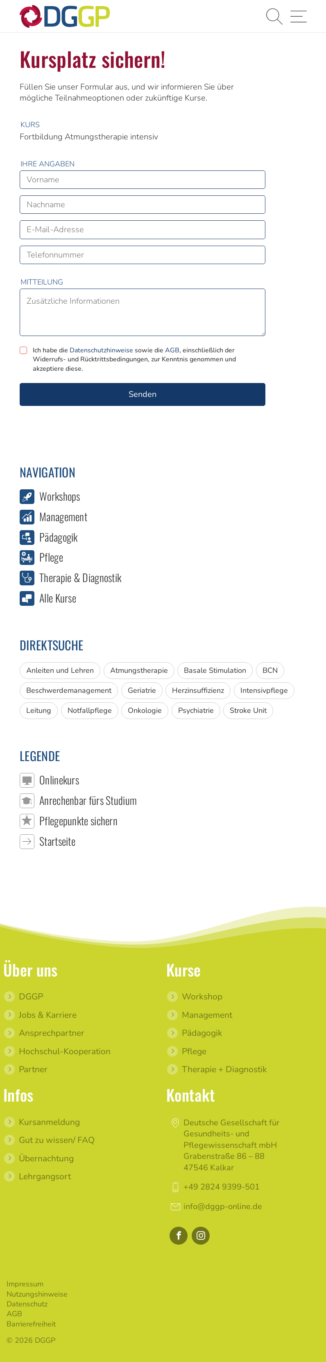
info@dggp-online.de (222, 1206)
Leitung (38, 710)
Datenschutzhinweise (101, 350)
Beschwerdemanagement (68, 690)
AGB (172, 350)
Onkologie (145, 710)
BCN (270, 670)
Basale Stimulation (215, 670)
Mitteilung (41, 282)
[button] (273, 16)
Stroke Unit (248, 710)
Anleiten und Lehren (60, 670)
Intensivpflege (264, 690)
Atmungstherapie (139, 670)
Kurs (30, 125)
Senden (142, 394)
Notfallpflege (90, 710)
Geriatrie (142, 690)
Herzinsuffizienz (198, 690)
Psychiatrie (196, 710)
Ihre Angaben (47, 164)
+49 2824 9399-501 (221, 1186)
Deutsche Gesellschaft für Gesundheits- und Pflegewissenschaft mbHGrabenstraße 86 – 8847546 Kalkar (231, 1145)
